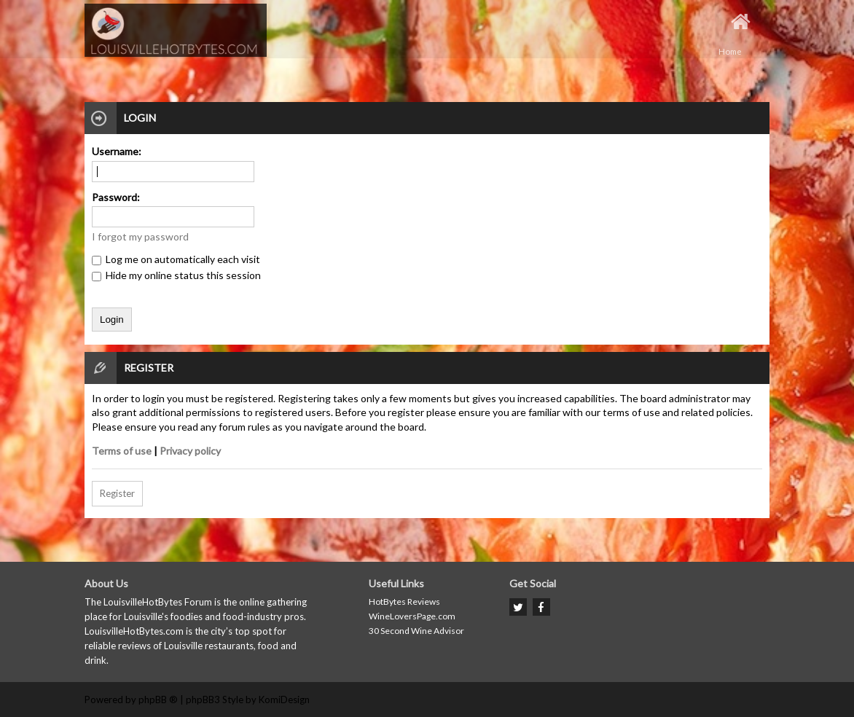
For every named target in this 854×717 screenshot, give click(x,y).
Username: (116, 151)
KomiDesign (284, 699)
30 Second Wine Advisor (416, 630)
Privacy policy (190, 450)
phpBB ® (158, 699)
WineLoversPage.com (412, 616)
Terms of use (122, 450)
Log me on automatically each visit (176, 259)
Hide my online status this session (176, 275)
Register (117, 493)
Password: (116, 197)
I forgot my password (140, 236)
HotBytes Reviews (404, 601)
